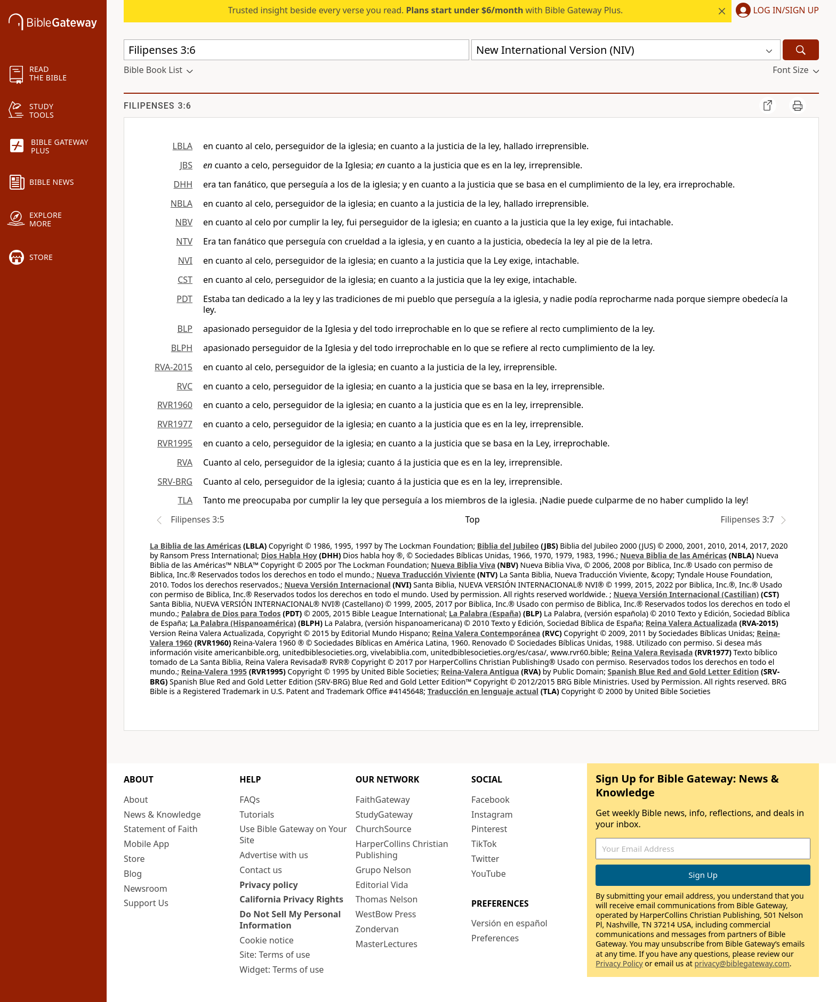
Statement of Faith (161, 829)
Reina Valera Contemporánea (486, 633)
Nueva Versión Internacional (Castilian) (686, 594)
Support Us (146, 903)
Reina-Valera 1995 (214, 671)
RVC (184, 386)
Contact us (260, 870)
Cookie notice (266, 940)
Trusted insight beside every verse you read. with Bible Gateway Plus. (425, 10)
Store (134, 859)
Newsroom (145, 888)
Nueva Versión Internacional (337, 585)
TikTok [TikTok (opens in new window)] (484, 844)
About (136, 799)
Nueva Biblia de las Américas (673, 555)
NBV (183, 222)
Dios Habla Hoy (289, 555)
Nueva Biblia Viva (463, 565)
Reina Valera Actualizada (691, 623)
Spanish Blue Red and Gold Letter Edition (683, 671)
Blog (133, 873)
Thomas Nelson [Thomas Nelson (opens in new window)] (387, 899)
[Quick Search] (296, 49)
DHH (183, 184)
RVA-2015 (173, 367)
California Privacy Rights (291, 899)
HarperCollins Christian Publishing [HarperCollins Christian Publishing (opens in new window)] (402, 849)
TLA (185, 500)
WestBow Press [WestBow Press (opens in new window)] (386, 914)
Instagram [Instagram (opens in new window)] (492, 814)
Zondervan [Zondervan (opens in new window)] (377, 929)
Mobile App (146, 844)
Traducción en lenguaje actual (483, 691)
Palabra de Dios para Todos (231, 613)
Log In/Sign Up (786, 10)
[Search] (801, 49)
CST (185, 280)
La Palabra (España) (485, 613)
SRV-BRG (175, 481)
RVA (184, 462)
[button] (775, 11)
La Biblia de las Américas (195, 546)
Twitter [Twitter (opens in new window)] (485, 859)
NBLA (181, 203)
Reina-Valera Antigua (480, 671)
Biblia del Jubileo (508, 546)
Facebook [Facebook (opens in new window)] (490, 799)
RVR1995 (174, 443)
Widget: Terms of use (281, 969)
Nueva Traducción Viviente (426, 574)
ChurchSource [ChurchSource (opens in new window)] (384, 829)
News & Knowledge (162, 814)
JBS (186, 165)
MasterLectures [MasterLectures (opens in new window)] (386, 944)
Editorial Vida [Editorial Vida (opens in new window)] (382, 885)
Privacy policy (268, 885)
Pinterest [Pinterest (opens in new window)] (489, 829)
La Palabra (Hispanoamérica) (243, 623)
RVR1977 (174, 424)
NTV (184, 241)
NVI (185, 260)
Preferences (495, 938)
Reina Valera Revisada (652, 652)
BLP (185, 329)
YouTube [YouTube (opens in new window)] (488, 873)
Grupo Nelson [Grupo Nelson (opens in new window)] (383, 870)
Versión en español (509, 923)
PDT (184, 299)
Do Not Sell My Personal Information (290, 919)
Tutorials (256, 814)
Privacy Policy (619, 963)
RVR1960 (174, 405)
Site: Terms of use (274, 954)
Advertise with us (273, 855)
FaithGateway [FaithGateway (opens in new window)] (383, 799)
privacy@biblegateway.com (741, 963)
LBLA (182, 146)
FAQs (249, 799)
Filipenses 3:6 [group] (157, 106)
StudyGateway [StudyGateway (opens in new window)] (384, 814)
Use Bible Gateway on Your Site (293, 834)
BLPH (181, 348)
